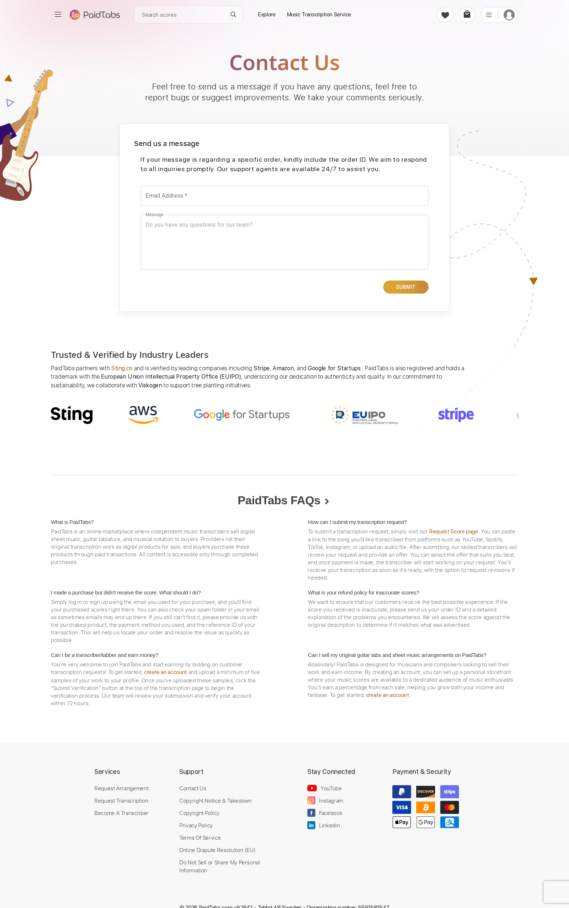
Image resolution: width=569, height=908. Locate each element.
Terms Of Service (200, 837)
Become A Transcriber (121, 812)
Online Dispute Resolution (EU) (217, 849)
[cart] (467, 15)
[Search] (233, 15)
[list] (489, 14)
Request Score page (453, 531)
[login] (509, 15)
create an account (165, 672)
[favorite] (445, 15)
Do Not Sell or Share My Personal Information (219, 866)
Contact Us (192, 788)
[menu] (58, 14)
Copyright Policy (199, 812)
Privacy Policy (196, 825)
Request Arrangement (121, 788)
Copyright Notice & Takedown (215, 800)
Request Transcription (121, 800)
